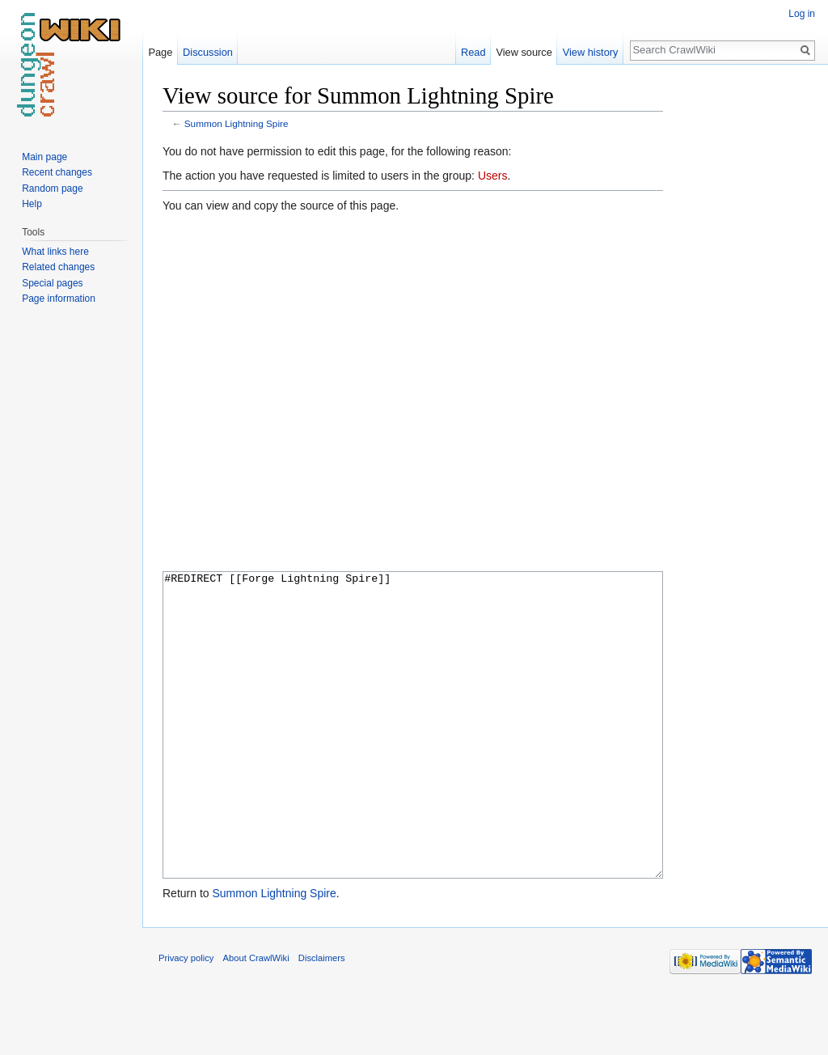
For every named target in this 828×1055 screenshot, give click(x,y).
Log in (801, 13)
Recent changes (57, 172)
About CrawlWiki (256, 1018)
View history (591, 52)
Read (473, 52)
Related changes (58, 267)
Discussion (208, 52)
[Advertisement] (744, 323)
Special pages (52, 283)
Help (32, 204)
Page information (58, 298)
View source (523, 52)
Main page (44, 157)
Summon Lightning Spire (236, 123)
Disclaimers (321, 1018)
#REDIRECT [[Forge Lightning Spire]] (413, 755)
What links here (55, 251)
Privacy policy (185, 1018)
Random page (52, 188)
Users (493, 175)
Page (160, 52)
